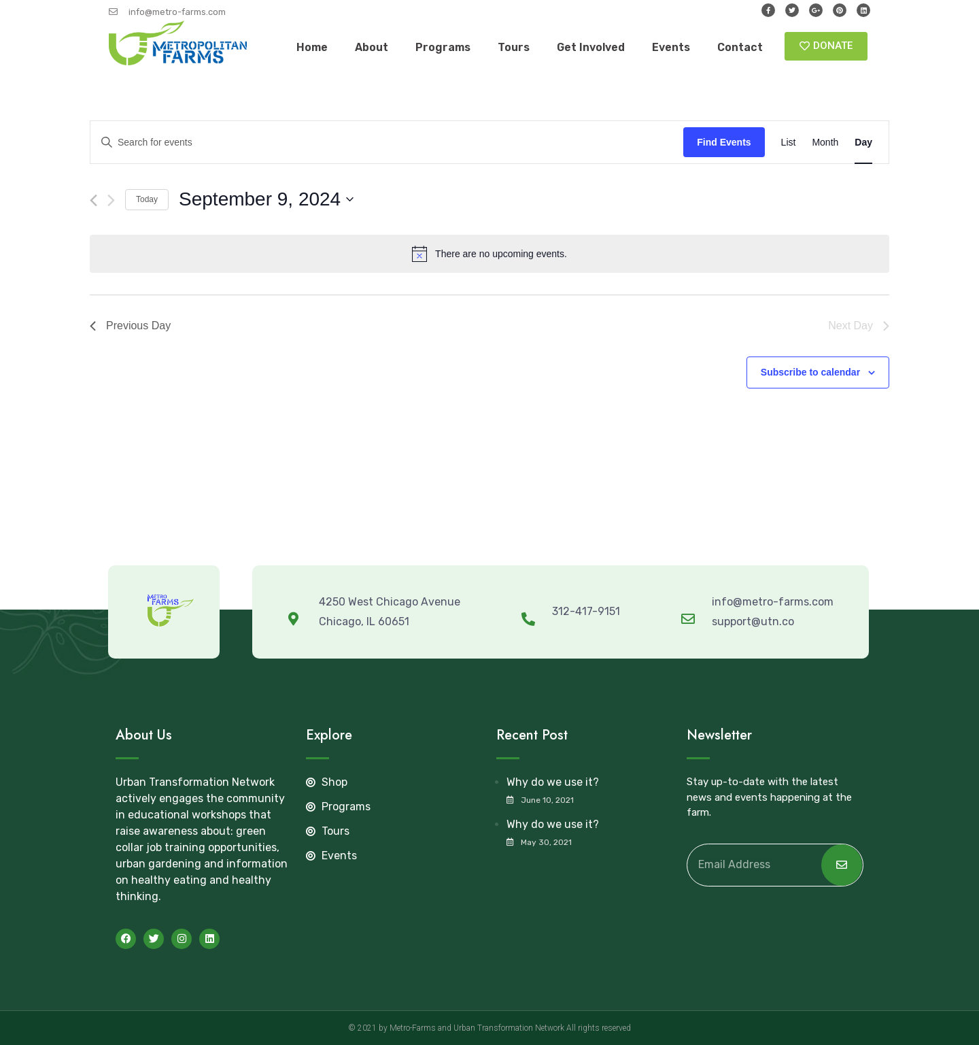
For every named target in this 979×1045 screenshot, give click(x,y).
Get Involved (591, 47)
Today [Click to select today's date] (147, 199)
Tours (514, 47)
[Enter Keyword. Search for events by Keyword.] (386, 142)
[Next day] (111, 200)
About (371, 47)
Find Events (724, 142)
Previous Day (130, 325)
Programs (442, 47)
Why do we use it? (552, 782)
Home (312, 47)
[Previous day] (93, 200)
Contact (740, 47)
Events (671, 47)
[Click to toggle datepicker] (266, 199)
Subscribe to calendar (810, 372)
